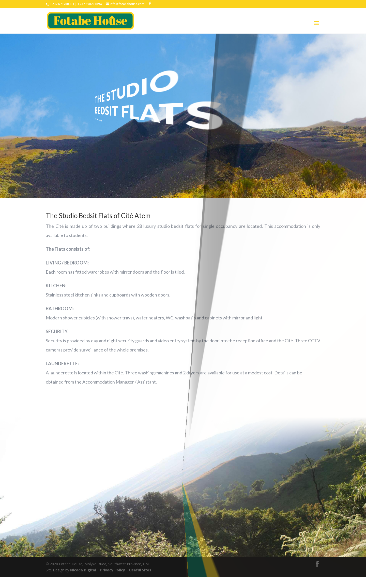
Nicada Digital (83, 570)
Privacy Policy (113, 570)
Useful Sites (140, 570)
